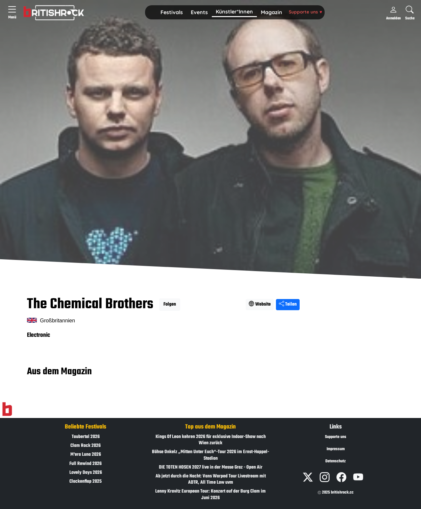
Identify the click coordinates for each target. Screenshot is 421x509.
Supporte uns (305, 11)
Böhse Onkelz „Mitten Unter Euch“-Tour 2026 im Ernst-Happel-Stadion (210, 455)
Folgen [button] (169, 304)
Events (199, 12)
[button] (172, 12)
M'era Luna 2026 (85, 454)
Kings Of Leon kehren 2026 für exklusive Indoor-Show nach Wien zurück (211, 440)
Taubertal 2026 (86, 437)
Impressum (336, 449)
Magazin (271, 12)
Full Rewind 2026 (85, 464)
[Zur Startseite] (7, 409)
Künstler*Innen (234, 11)
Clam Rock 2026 (85, 446)
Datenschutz (335, 461)
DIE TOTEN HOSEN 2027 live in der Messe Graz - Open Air (210, 467)
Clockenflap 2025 (85, 481)
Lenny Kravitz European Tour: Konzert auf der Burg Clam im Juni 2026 (210, 494)
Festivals (172, 12)
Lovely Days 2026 (85, 472)
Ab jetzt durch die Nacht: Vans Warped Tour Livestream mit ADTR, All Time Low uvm (211, 479)
